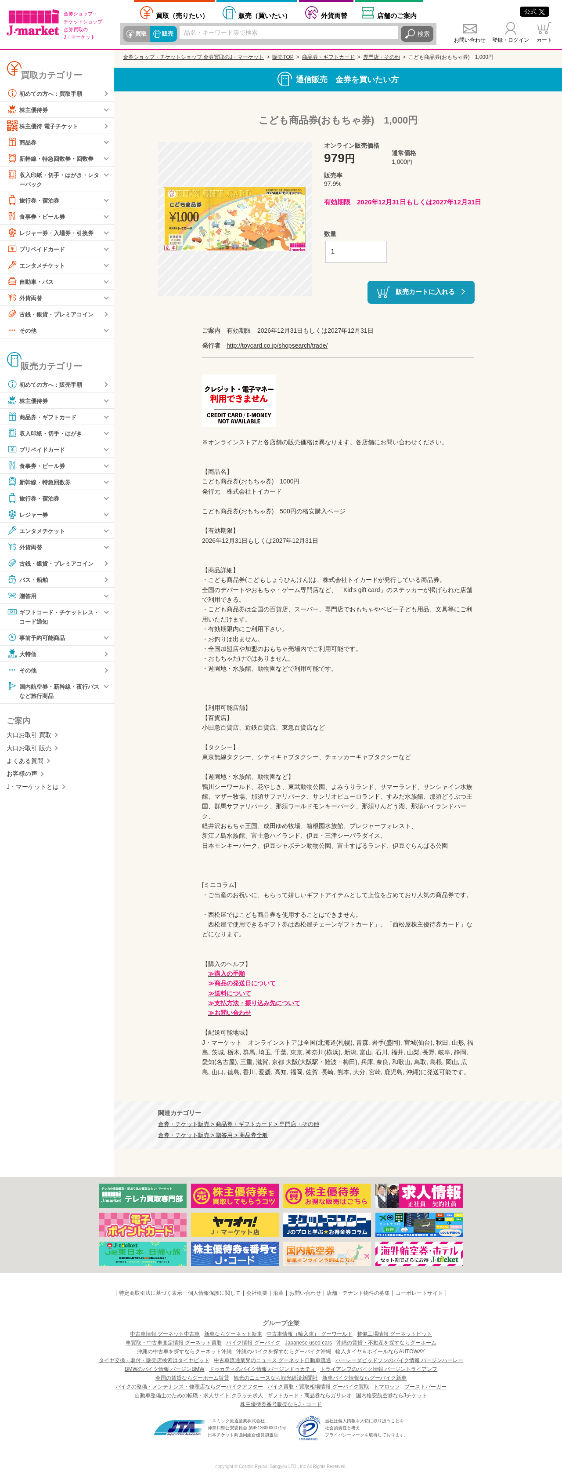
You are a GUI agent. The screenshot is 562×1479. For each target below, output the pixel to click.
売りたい (182, 15)
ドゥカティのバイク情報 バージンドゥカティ (262, 1369)
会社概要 (256, 1293)
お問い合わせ (470, 40)
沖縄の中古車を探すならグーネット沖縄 (184, 1351)
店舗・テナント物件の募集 (358, 1293)
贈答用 (22, 596)
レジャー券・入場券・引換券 (53, 233)
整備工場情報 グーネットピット (394, 1334)
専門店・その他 (381, 57)
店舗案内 (397, 15)
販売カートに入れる (425, 291)
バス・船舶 (28, 579)
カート (544, 40)
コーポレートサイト (419, 1293)
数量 (330, 233)
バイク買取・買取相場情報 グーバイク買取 (318, 1387)
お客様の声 (22, 775)
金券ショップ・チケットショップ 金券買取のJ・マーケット (193, 57)
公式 (534, 11)
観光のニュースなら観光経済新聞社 (276, 1378)
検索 (424, 33)
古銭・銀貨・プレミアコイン (53, 314)
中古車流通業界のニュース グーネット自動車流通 (272, 1360)
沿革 (278, 1293)
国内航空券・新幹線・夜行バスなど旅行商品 (53, 691)
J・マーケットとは (33, 788)
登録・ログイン (510, 40)
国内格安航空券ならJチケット (391, 1395)
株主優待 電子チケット (45, 125)
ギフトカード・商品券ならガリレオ (309, 1395)
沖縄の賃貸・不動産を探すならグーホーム (386, 1343)
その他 (22, 330)
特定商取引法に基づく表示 (150, 1293)
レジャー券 (28, 514)
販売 (167, 33)
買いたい (264, 15)
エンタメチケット (37, 265)
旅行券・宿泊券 (34, 200)
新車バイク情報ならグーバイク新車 (364, 1378)
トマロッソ (387, 1387)
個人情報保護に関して (214, 1293)
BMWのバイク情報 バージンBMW (165, 1369)
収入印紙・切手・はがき (47, 433)
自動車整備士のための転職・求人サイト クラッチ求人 (199, 1395)
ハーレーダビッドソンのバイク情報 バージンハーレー (399, 1360)
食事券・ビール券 (37, 216)
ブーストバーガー (425, 1387)
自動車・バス (31, 281)
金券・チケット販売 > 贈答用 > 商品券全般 (213, 1135)
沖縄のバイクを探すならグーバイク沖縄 (283, 1351)
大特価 (22, 655)
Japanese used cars (308, 1343)
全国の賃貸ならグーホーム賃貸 (192, 1378)
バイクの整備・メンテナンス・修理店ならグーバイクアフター (189, 1387)
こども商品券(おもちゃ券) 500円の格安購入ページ (274, 511)
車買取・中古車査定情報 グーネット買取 (174, 1343)
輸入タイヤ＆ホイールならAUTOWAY (380, 1351)
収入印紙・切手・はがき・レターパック (53, 178)
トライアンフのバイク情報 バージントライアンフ (378, 1369)
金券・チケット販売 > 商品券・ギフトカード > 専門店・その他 (238, 1124)
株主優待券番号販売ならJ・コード (281, 1404)
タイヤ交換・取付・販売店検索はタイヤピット (154, 1360)
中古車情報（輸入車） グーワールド (309, 1334)
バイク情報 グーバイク (253, 1343)
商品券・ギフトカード (44, 417)
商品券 (22, 142)
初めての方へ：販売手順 (47, 384)
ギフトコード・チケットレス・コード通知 (50, 616)
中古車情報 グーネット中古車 (165, 1334)
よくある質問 (25, 762)
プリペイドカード (37, 249)
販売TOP (282, 57)
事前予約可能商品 (37, 638)
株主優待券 (28, 109)
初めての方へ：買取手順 (47, 93)
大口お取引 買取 (29, 736)
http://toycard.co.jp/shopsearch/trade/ (277, 345)
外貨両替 (334, 15)
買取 (141, 33)
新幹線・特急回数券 (41, 482)
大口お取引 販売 (29, 749)
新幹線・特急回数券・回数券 (53, 158)
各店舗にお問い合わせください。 (402, 442)
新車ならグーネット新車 (233, 1334)
